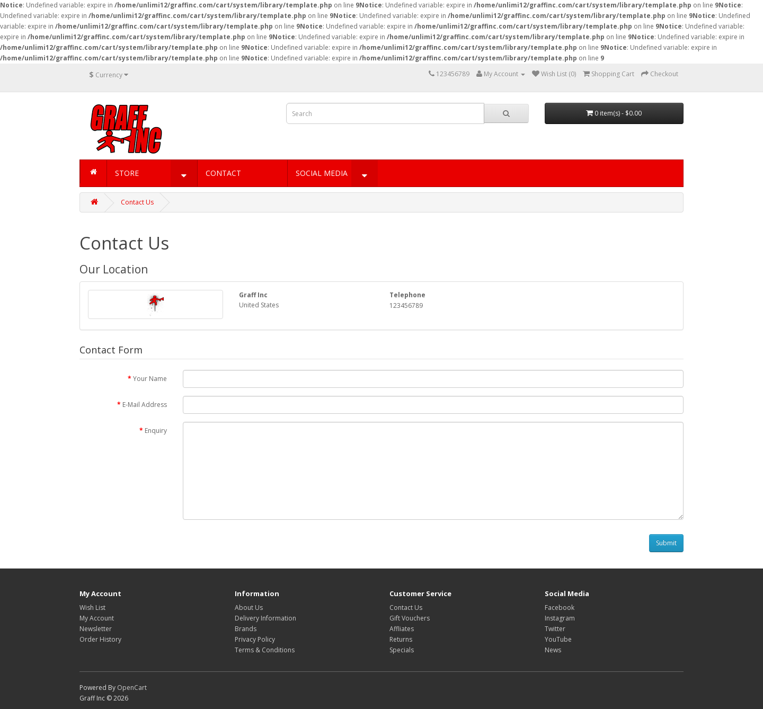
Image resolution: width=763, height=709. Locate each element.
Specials (401, 649)
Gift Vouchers (409, 618)
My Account (96, 618)
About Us (249, 607)
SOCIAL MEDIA (322, 173)
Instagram (560, 618)
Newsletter (95, 628)
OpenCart (132, 687)
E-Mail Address (144, 404)
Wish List (92, 607)
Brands (245, 628)
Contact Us (137, 202)
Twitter (555, 628)
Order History (100, 639)
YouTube (558, 639)
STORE (127, 173)
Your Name (150, 378)
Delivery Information (265, 618)
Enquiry (156, 430)
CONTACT (223, 173)
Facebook (559, 607)
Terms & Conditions (265, 649)
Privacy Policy (255, 639)
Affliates (401, 628)
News (553, 649)
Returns (400, 639)
